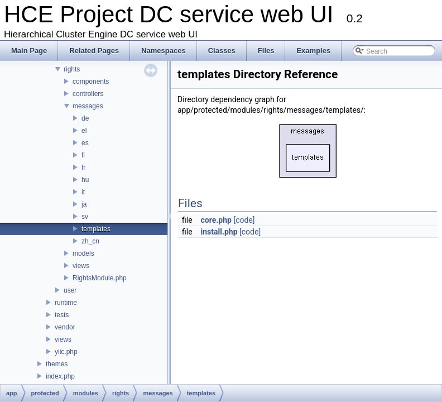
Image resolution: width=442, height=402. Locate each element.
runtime (66, 303)
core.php (216, 220)
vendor (65, 327)
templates (95, 229)
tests (62, 315)
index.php (60, 376)
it (83, 192)
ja (84, 204)
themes (57, 364)
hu (85, 180)
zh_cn (90, 241)
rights (72, 69)
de (85, 118)
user (70, 290)
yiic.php (66, 352)
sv (84, 217)
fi (83, 155)
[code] (243, 220)
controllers (88, 94)
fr (83, 167)
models (83, 253)
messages (88, 106)
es (85, 143)
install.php (219, 231)
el (84, 131)
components (91, 81)
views (81, 266)
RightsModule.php (100, 278)
